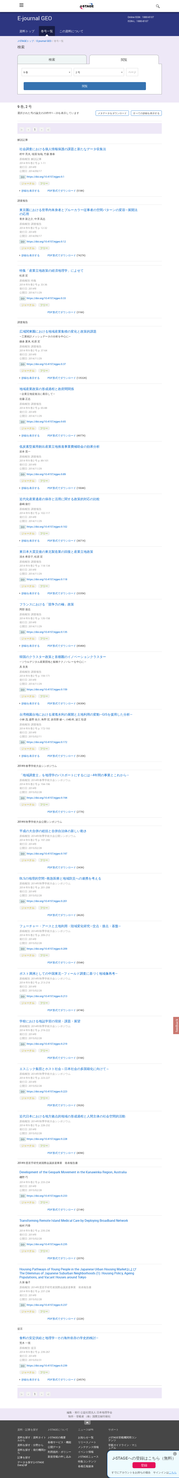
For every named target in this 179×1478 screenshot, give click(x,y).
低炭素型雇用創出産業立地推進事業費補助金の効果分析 (59, 446)
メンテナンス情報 (88, 1447)
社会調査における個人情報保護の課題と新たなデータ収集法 (62, 149)
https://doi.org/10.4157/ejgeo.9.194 (47, 797)
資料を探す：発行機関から (31, 1451)
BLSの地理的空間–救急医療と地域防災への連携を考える (60, 878)
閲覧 (124, 59)
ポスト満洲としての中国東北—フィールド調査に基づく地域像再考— (68, 973)
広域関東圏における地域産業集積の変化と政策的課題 (57, 331)
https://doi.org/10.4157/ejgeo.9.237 (47, 1305)
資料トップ (26, 31)
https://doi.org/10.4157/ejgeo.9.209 (47, 948)
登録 (144, 1465)
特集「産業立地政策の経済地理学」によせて (51, 270)
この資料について (71, 31)
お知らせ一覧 (86, 1437)
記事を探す (23, 1457)
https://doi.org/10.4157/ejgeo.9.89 (46, 474)
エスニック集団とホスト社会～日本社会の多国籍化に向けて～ (64, 1069)
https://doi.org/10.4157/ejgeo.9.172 (47, 742)
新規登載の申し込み (59, 1456)
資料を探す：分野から (30, 1445)
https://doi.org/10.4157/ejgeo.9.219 (47, 1044)
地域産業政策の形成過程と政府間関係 (46, 389)
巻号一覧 (47, 31)
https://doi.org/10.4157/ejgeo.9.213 (47, 996)
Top (87, 1422)
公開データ (54, 1447)
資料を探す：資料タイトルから (31, 1439)
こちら (173, 1472)
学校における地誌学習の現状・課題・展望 (49, 1021)
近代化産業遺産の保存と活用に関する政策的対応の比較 (59, 499)
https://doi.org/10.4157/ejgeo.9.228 (47, 1139)
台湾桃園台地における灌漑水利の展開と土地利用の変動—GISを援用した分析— (75, 714)
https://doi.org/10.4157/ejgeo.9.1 (45, 176)
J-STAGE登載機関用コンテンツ (122, 1439)
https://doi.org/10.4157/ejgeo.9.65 (46, 421)
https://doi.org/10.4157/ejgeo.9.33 (46, 298)
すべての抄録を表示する (146, 113)
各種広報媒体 (86, 1466)
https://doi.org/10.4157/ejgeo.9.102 (47, 526)
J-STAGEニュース (88, 1456)
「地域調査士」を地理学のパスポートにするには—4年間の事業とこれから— (74, 775)
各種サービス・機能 (59, 1442)
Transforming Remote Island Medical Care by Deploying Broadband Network (73, 1220)
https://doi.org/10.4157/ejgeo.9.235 (47, 1244)
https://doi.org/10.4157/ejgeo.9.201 (47, 901)
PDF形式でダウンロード (62, 190)
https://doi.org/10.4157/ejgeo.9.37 (46, 364)
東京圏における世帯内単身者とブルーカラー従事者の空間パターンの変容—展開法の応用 (78, 212)
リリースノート (87, 1442)
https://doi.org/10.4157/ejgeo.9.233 (47, 1195)
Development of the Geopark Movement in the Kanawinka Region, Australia (73, 1172)
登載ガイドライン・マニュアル (122, 1446)
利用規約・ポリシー (59, 1452)
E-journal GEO (43, 40)
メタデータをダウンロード (112, 113)
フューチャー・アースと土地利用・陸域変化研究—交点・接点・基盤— (70, 926)
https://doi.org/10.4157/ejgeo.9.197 (47, 853)
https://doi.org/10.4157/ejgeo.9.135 (47, 632)
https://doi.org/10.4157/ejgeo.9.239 (47, 1365)
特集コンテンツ (87, 1461)
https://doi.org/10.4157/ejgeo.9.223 (47, 1091)
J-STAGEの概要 (57, 1437)
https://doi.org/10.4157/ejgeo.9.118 (47, 579)
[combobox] (47, 72)
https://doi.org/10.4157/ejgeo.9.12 (46, 241)
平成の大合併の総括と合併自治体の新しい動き (53, 831)
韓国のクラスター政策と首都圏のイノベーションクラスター (62, 657)
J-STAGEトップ (25, 40)
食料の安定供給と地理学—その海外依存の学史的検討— (58, 1338)
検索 (52, 59)
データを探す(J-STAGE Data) (30, 1463)
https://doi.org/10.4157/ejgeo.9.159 (47, 689)
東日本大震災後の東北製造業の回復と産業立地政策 (56, 551)
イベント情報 (86, 1452)
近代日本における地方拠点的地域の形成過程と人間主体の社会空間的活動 (72, 1116)
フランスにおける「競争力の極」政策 (46, 604)
